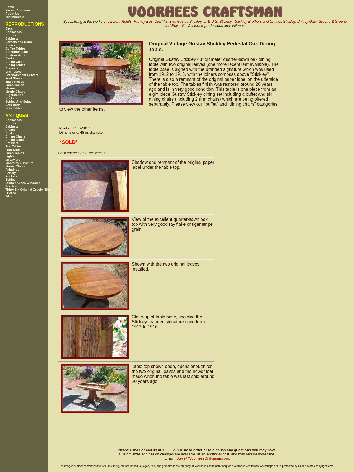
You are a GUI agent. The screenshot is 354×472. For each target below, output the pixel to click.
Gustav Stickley (189, 21)
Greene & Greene (332, 21)
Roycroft (178, 26)
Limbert (113, 21)
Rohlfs (126, 21)
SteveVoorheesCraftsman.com (202, 458)
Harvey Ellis (143, 21)
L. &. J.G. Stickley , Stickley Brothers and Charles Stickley (249, 21)
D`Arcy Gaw (306, 21)
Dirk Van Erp (165, 21)
